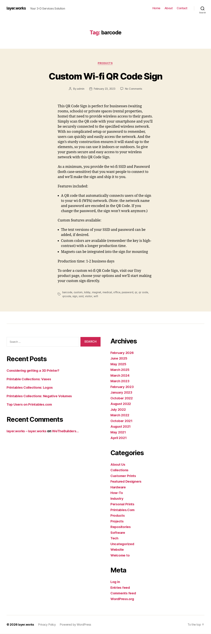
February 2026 (122, 353)
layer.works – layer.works (28, 431)
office (117, 292)
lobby (87, 292)
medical (108, 292)
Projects (117, 521)
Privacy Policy (48, 624)
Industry (117, 498)
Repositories (121, 527)
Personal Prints (122, 504)
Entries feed (120, 587)
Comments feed (123, 593)
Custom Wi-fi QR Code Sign (105, 76)
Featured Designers (126, 481)
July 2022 (118, 409)
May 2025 (118, 364)
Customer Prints (123, 476)
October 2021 (121, 421)
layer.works (17, 8)
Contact (182, 8)
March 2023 (120, 381)
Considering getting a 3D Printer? (34, 371)
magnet (97, 292)
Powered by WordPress (77, 624)
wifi (96, 296)
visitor (88, 296)
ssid (81, 296)
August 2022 (121, 404)
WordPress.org (123, 599)
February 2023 (122, 387)
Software (118, 532)
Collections (119, 470)
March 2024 (120, 375)
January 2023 (121, 392)
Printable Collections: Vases (30, 379)
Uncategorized (122, 544)
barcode (67, 292)
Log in (115, 582)
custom (78, 292)
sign (75, 296)
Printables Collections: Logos (31, 388)
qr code (144, 292)
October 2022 (121, 398)
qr (137, 292)
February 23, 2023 (104, 89)
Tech (114, 538)
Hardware (118, 487)
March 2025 (120, 370)
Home (156, 8)
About (169, 8)
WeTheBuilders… (68, 431)
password (129, 292)
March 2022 (120, 415)
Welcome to (120, 555)
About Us (118, 464)
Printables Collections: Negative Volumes (41, 396)
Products (105, 63)
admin (80, 89)
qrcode (66, 296)
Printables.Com (123, 510)
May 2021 (118, 432)
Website (117, 550)
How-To (116, 493)
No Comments (134, 89)
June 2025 (119, 358)
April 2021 (118, 438)
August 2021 (121, 427)
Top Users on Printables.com (30, 404)
